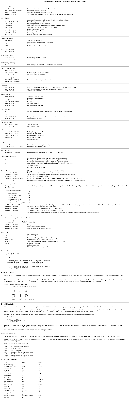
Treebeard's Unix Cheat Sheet (64, 1)
